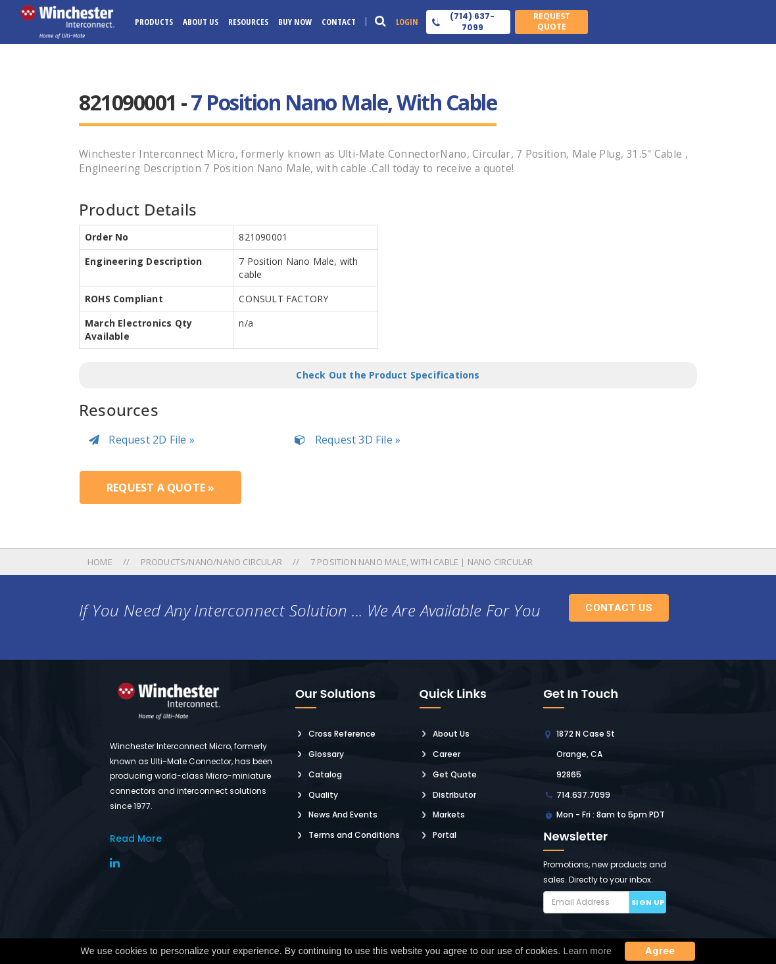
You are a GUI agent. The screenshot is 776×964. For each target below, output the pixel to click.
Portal (444, 834)
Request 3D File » (347, 439)
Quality (323, 794)
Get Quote (455, 774)
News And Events (342, 814)
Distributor (454, 794)
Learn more (587, 951)
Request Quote (551, 21)
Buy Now (295, 22)
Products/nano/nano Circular (211, 562)
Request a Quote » (160, 487)
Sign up (648, 902)
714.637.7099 (583, 794)
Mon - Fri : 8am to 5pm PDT (610, 814)
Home (100, 562)
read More (136, 838)
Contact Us (618, 608)
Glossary (326, 754)
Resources (248, 22)
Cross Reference (342, 733)
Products (154, 22)
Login (407, 22)
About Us (200, 22)
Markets (449, 814)
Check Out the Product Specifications (387, 375)
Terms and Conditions (354, 834)
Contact (339, 22)
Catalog (325, 774)
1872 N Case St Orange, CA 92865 (585, 754)
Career (446, 754)
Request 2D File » (142, 439)
